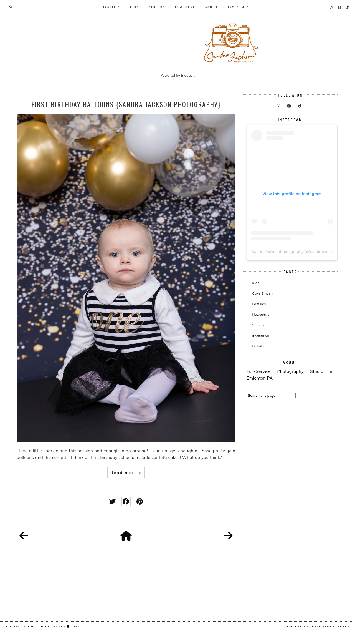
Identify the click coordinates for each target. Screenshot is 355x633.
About (211, 7)
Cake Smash (262, 293)
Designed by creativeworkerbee (317, 626)
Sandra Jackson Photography (36, 626)
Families (111, 7)
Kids (134, 7)
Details (258, 346)
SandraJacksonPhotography (277, 251)
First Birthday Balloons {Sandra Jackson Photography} (126, 104)
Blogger (187, 75)
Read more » (126, 472)
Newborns (185, 7)
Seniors (157, 7)
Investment (240, 7)
